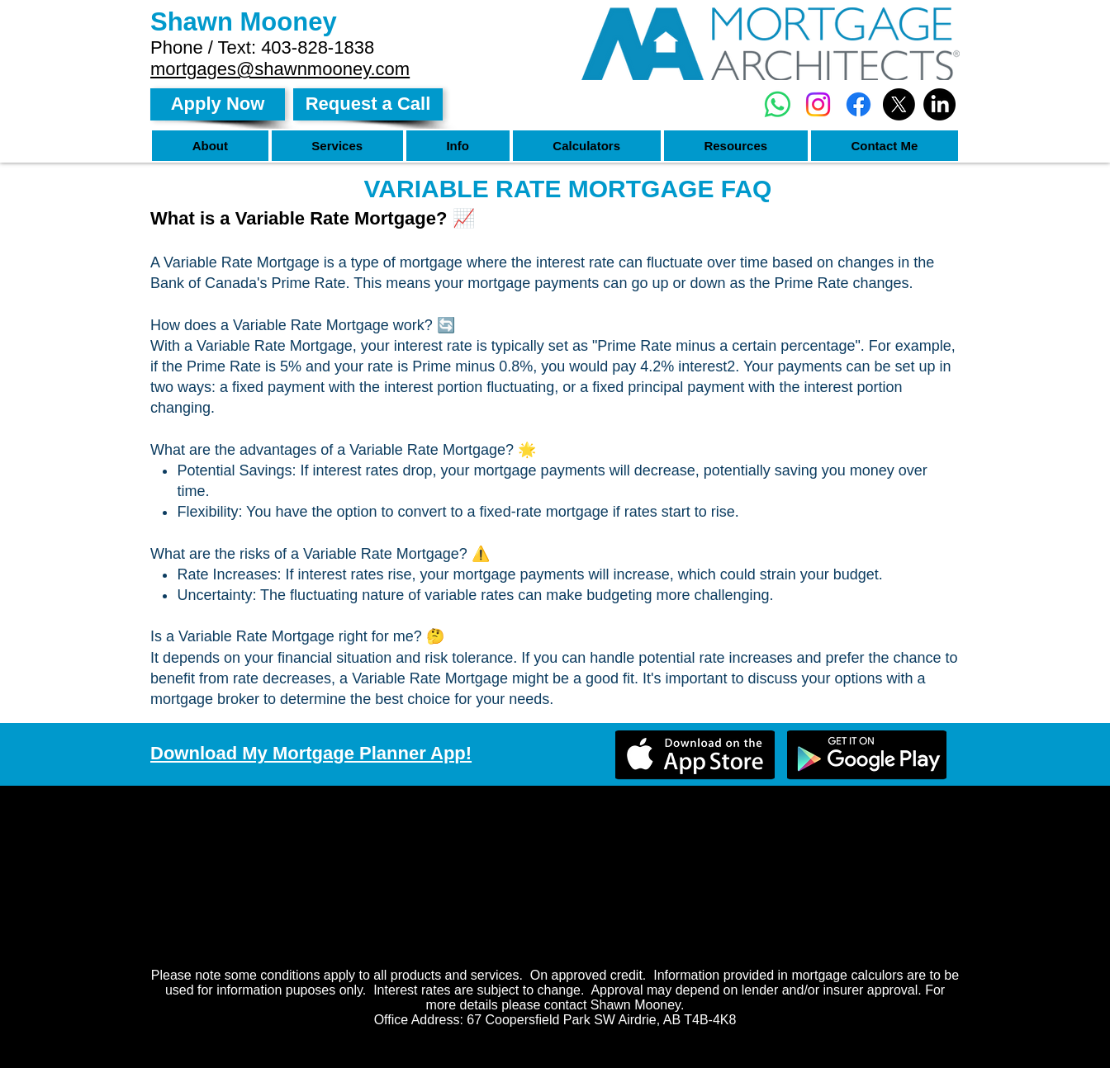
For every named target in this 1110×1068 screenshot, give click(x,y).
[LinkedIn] (939, 104)
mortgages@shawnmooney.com (280, 69)
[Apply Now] (217, 104)
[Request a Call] (368, 104)
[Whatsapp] (777, 104)
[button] (210, 146)
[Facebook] (858, 104)
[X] (899, 104)
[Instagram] (818, 104)
